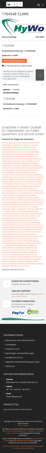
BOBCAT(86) (6, 156)
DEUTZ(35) (19, 172)
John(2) (9, 202)
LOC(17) (12, 211)
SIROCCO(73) (30, 243)
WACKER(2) (13, 264)
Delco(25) (27, 170)
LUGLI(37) (5, 213)
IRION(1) (13, 200)
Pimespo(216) (21, 229)
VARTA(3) (21, 259)
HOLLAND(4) (38, 193)
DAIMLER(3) (30, 168)
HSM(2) (4, 195)
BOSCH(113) (24, 156)
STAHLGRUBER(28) (17, 248)
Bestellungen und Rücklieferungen (20, 353)
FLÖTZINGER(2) (7, 184)
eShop (19, 448)
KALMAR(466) (7, 204)
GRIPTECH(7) (6, 188)
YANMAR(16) (14, 266)
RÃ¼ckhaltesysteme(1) (28, 234)
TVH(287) (34, 255)
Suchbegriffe (11, 344)
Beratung (20, 446)
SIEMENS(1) (21, 243)
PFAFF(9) (12, 229)
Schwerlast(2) (28, 241)
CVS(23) (13, 168)
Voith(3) (5, 261)
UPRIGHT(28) (36, 257)
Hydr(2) (13, 197)
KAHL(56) (40, 202)
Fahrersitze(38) (27, 179)
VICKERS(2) (37, 259)
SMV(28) (9, 245)
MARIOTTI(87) (37, 213)
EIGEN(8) (5, 177)
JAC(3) (35, 200)
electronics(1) (13, 177)
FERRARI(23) (14, 182)
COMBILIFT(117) (8, 166)
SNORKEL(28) (17, 245)
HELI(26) (40, 191)
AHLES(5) (25, 143)
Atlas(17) (24, 150)
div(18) (34, 172)
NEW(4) (13, 223)
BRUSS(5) (5, 159)
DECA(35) (13, 170)
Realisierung (7, 446)
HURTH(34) (6, 197)
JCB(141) (41, 200)
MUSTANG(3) (24, 220)
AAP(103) (5, 143)
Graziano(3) (36, 186)
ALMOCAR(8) (6, 147)
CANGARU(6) (27, 159)
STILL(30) (5, 250)
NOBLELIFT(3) (31, 225)
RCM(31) (23, 232)
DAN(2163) (39, 168)
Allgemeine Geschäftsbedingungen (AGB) (22, 362)
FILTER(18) (30, 182)
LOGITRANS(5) (21, 211)
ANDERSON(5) (17, 147)
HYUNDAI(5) (28, 197)
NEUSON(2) (6, 223)
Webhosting (38, 446)
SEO (14, 448)
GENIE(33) (5, 186)
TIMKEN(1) (6, 255)
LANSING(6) (21, 209)
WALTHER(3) (31, 264)
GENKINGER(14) (15, 186)
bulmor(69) (19, 159)
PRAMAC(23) (37, 229)
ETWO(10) (40, 177)
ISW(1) (25, 200)
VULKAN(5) (29, 261)
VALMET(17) (13, 259)
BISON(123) (34, 154)
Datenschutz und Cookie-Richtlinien (20, 340)
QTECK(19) (5, 232)
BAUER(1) (15, 154)
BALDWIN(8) (34, 152)
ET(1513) (33, 177)
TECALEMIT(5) (24, 252)
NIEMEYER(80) (35, 223)
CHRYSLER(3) (15, 163)
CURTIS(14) (6, 168)
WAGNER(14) (22, 264)
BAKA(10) (15, 152)
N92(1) (31, 220)
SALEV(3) (20, 236)
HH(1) (31, 193)
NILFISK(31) (6, 225)
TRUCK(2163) (26, 255)
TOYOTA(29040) (15, 255)
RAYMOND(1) (14, 232)
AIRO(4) (10, 145)
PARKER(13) (29, 227)
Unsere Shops (23, 425)
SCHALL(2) (23, 239)
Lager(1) (14, 209)
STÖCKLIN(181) (14, 250)
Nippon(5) (14, 225)
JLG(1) (4, 202)
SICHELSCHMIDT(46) (9, 243)
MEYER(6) (5, 218)
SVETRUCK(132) (25, 250)
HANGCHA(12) (32, 188)
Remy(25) (37, 232)
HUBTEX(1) (11, 195)
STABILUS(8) (6, 248)
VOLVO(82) (12, 261)
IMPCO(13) (6, 200)
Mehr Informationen (11, 84)
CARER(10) (5, 161)
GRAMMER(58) (26, 186)
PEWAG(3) (5, 229)
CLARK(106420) (25, 163)
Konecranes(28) (37, 204)
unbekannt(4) (15, 257)
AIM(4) (4, 145)
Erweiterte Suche (13, 349)
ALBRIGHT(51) (18, 145)
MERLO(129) (35, 216)
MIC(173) (12, 218)
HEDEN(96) (32, 191)
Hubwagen (30, 431)
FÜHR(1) (30, 184)
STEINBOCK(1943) (31, 248)
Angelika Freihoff (27, 448)
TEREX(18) (32, 252)
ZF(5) (27, 266)
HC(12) (25, 191)
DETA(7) (12, 172)
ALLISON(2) (33, 145)
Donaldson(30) (17, 175)
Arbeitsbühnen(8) (28, 147)
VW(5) (35, 261)
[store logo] (14, 4)
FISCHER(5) (38, 182)
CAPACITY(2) (37, 159)
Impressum (10, 366)
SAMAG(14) (28, 236)
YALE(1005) (6, 266)
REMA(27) (29, 232)
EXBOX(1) (5, 179)
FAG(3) (19, 179)
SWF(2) (34, 250)
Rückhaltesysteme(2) (9, 236)
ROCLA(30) (11, 234)
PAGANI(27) (20, 227)
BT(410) (11, 159)
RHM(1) (4, 234)
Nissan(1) (21, 225)
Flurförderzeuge (10, 431)
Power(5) (29, 229)
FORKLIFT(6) (17, 184)
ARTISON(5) (16, 150)
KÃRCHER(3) (33, 207)
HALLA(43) (23, 188)
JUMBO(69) (16, 202)
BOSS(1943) (33, 156)
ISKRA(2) (20, 200)
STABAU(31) (32, 245)
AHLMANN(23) (34, 143)
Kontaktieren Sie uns (14, 357)
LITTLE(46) (5, 211)
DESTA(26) (5, 172)
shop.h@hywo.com (14, 396)
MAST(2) (18, 216)
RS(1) (18, 234)
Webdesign (28, 446)
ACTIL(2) (19, 143)
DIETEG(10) (27, 172)
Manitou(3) (20, 213)
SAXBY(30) (5, 239)
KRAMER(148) (15, 207)
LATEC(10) (29, 209)
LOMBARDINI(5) (32, 211)
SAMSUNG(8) (37, 236)
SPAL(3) (25, 245)
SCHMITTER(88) (7, 241)
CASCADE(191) (15, 161)
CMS (13, 446)
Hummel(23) (31, 195)
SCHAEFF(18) (14, 239)
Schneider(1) (18, 241)
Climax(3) (35, 163)
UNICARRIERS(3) (26, 257)
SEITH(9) (36, 241)
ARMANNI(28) (7, 150)
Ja (40, 75)
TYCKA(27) (5, 257)
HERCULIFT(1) (14, 193)
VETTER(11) (29, 259)
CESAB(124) (6, 163)
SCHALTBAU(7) (32, 239)
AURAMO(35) (6, 152)
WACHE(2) (5, 264)
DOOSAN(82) (27, 175)
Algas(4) (26, 145)
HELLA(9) (5, 193)
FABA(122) (12, 179)
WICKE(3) (40, 264)
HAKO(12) (15, 188)
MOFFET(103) (7, 220)
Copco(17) (17, 166)
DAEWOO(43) (21, 168)
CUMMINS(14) (37, 166)
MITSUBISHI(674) (30, 218)
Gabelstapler (22, 431)
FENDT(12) (5, 182)
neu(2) (36, 220)
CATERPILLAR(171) (32, 161)
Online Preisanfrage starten (14, 61)
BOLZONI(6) (15, 156)
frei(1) (25, 184)
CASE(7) (23, 161)
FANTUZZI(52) (38, 179)
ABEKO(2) (12, 143)
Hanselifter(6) (7, 191)
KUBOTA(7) (24, 207)
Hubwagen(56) (21, 195)
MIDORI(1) (20, 218)
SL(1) (3, 245)
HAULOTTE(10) (17, 191)
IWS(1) (30, 200)
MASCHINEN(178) (8, 216)
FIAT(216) (22, 182)
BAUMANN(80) (24, 154)
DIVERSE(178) (7, 175)
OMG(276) (12, 227)
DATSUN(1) (6, 170)
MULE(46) (15, 220)
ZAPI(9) (22, 266)
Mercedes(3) (25, 216)
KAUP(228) (16, 204)
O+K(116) (39, 225)
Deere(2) (20, 170)
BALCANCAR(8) (24, 152)
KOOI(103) (5, 207)
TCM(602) (14, 252)
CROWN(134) (26, 166)
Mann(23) (28, 213)
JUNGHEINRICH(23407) (28, 202)
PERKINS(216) (39, 227)
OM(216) (5, 227)
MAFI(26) (12, 213)
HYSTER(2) (20, 197)
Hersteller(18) (24, 193)
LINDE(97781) (38, 209)
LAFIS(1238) (6, 209)
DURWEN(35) (37, 175)
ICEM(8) (36, 197)
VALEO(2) (5, 259)
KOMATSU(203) (25, 204)
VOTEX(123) (20, 261)
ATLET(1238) (32, 150)
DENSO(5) (34, 170)
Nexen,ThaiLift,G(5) (23, 223)
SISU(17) (39, 243)
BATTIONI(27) (7, 154)
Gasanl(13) (37, 184)
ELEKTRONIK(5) (24, 177)
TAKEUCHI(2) (6, 252)
